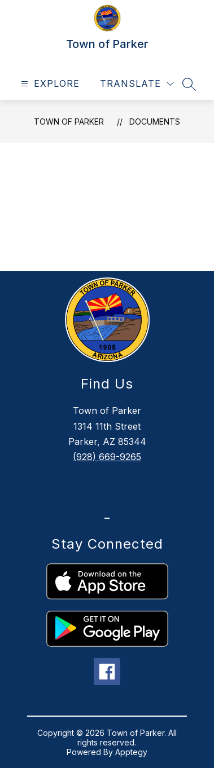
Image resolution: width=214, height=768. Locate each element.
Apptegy (131, 752)
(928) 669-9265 (107, 456)
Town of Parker (69, 121)
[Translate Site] (137, 84)
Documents (154, 121)
